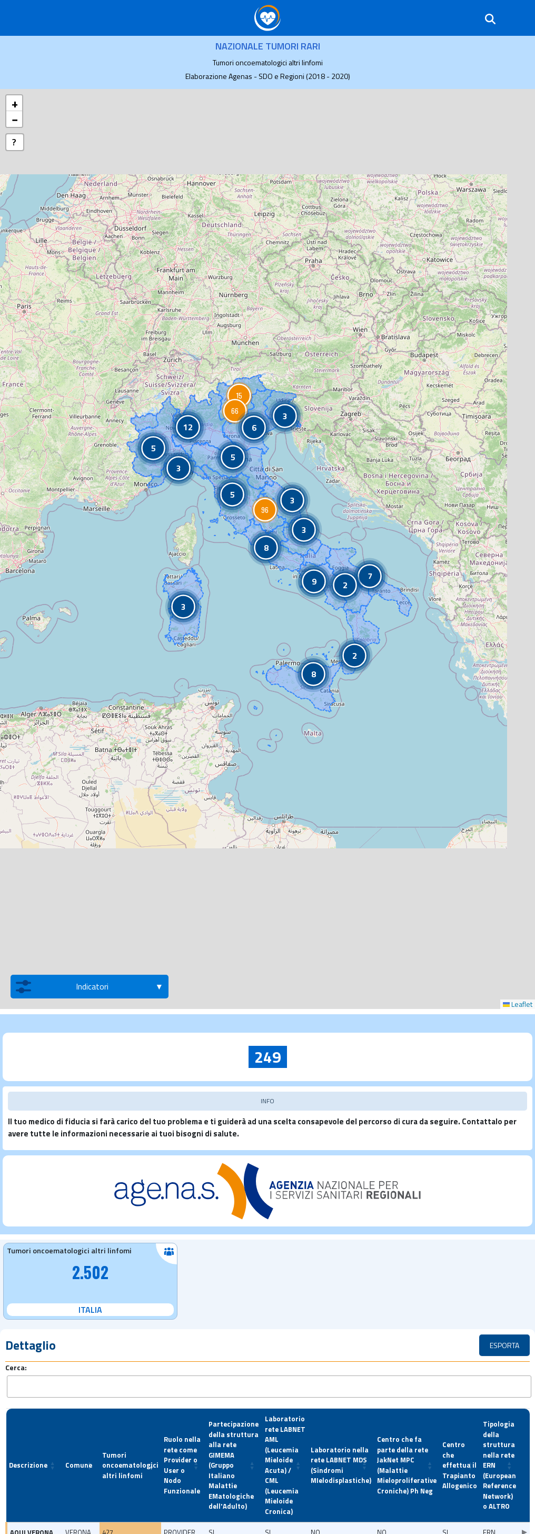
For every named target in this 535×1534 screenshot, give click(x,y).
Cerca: (16, 1367)
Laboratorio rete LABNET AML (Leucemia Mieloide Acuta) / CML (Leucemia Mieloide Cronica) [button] (285, 1465)
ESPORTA (504, 1345)
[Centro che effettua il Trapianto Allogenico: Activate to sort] (460, 1465)
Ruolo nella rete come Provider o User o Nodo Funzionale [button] (182, 1465)
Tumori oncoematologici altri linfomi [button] (130, 1465)
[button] (239, 395)
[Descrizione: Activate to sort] (34, 1465)
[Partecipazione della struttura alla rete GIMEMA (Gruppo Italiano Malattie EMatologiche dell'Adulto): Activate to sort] (234, 1465)
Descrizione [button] (28, 1465)
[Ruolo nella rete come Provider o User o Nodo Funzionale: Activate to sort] (183, 1465)
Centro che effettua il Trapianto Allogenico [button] (459, 1465)
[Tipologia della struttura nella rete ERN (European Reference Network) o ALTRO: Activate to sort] (499, 1465)
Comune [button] (78, 1465)
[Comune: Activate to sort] (81, 1465)
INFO (267, 1101)
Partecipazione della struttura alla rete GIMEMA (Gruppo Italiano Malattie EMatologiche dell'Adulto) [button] (234, 1465)
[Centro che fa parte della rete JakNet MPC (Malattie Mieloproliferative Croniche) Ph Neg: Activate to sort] (407, 1465)
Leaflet (518, 1004)
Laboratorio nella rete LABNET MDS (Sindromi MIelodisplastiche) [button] (341, 1465)
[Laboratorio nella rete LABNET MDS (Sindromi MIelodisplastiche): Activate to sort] (341, 1465)
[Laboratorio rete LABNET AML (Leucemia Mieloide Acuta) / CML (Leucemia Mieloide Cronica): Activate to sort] (285, 1465)
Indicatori (62, 987)
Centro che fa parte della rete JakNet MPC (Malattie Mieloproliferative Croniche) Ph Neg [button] (407, 1465)
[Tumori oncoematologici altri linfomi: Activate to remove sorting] (130, 1465)
